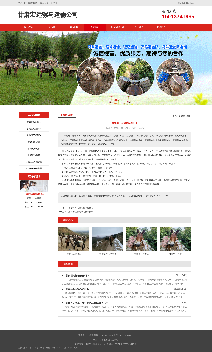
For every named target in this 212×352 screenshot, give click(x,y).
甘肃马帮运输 (34, 148)
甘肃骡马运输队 (34, 128)
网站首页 (28, 27)
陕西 (76, 347)
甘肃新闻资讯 (185, 116)
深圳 (25, 347)
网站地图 (181, 3)
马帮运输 (50, 27)
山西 (31, 347)
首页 (175, 116)
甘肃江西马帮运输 (34, 162)
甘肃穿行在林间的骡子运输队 (79, 208)
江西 (59, 347)
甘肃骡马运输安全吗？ (77, 275)
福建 (53, 347)
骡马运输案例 (117, 27)
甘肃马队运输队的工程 (77, 289)
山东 (36, 347)
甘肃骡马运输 (34, 142)
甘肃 (64, 347)
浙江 (70, 347)
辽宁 (20, 347)
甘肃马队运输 (34, 155)
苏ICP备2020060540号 (125, 344)
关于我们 (139, 27)
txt (188, 3)
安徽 (48, 347)
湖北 (42, 347)
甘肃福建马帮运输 (34, 168)
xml (192, 3)
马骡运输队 (72, 27)
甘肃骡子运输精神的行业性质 (79, 211)
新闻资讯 (95, 27)
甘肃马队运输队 (34, 122)
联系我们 (161, 27)
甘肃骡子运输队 (34, 135)
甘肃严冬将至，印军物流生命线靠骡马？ (87, 303)
